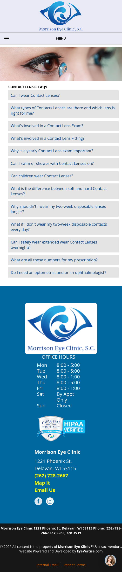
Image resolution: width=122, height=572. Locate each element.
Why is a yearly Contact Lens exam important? (52, 150)
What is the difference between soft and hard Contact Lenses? (59, 191)
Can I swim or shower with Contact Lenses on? (52, 163)
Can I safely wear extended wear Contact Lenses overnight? (54, 244)
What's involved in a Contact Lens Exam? (47, 125)
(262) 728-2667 (51, 475)
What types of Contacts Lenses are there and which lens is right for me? (63, 110)
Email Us (44, 490)
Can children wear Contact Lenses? (42, 176)
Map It (42, 483)
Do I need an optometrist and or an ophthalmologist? (58, 272)
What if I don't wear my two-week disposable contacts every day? (59, 227)
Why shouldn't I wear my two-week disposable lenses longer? (58, 209)
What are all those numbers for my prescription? (54, 260)
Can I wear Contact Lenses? (35, 95)
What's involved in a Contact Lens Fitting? (47, 138)
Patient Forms (75, 565)
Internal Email (47, 565)
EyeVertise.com (90, 551)
